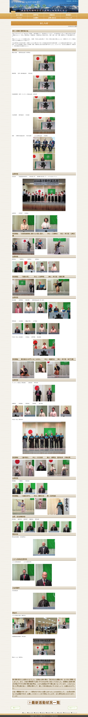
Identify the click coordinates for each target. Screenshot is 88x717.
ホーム (13, 12)
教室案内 (49, 712)
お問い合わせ (67, 712)
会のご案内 (30, 712)
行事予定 (37, 712)
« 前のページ (15, 707)
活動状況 (43, 712)
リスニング (74, 712)
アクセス (55, 712)
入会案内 (60, 712)
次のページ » (72, 707)
